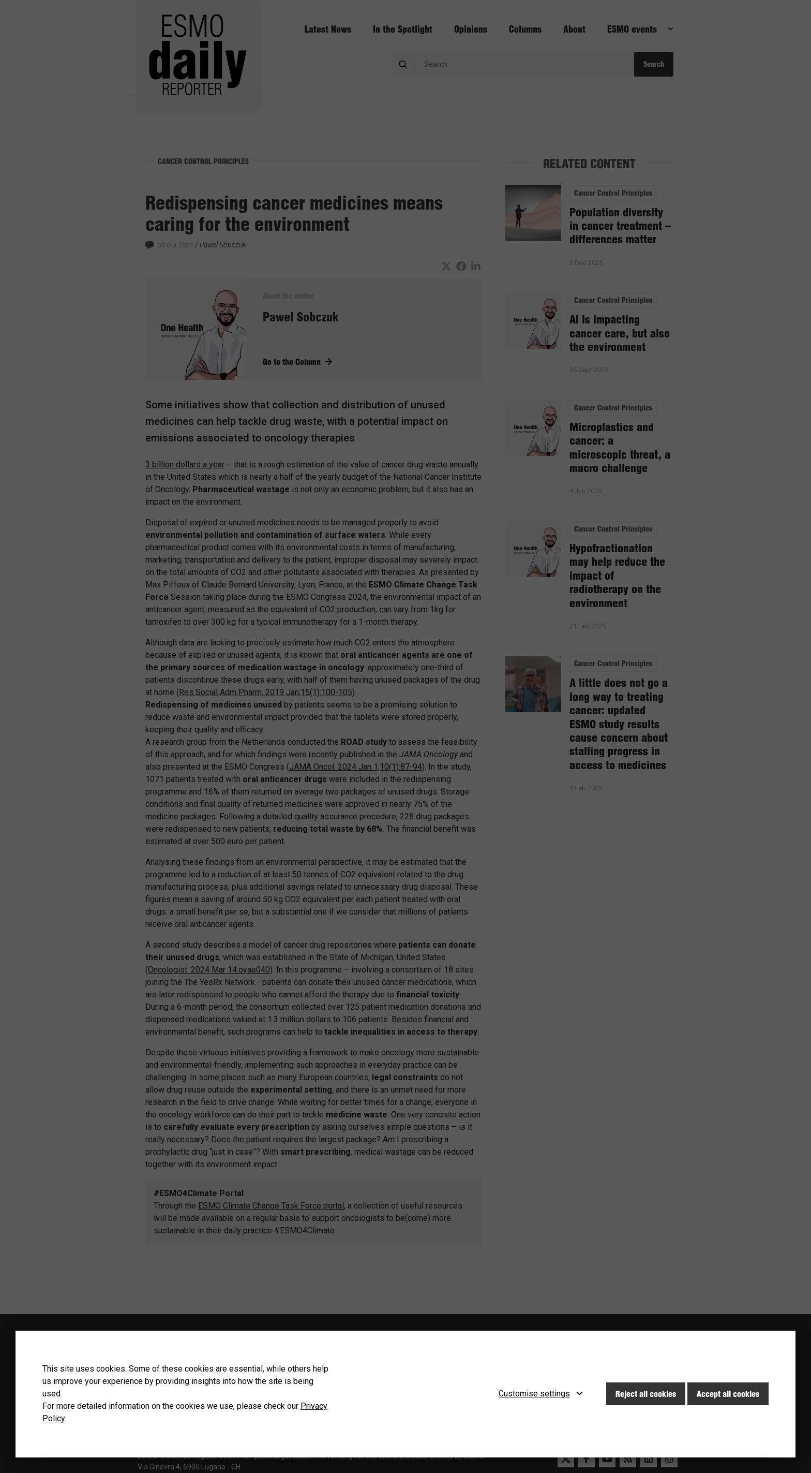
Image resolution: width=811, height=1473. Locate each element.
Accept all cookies (728, 1394)
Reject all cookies (645, 1394)
